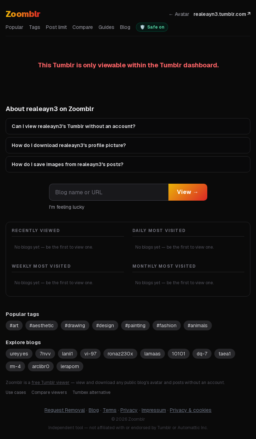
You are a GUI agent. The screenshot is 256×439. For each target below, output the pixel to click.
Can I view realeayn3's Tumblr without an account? (73, 126)
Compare (82, 27)
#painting (135, 325)
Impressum (154, 410)
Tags (34, 27)
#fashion (167, 325)
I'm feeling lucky (67, 207)
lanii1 (67, 353)
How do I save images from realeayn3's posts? (67, 164)
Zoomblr (23, 13)
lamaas (152, 353)
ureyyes (19, 353)
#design (105, 325)
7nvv (45, 353)
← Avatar (178, 14)
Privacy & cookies (191, 410)
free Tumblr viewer (50, 382)
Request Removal (64, 410)
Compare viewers (49, 392)
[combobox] (108, 192)
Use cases (16, 392)
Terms (110, 410)
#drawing (75, 325)
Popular (14, 27)
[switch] (152, 27)
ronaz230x (120, 353)
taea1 (225, 353)
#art (14, 325)
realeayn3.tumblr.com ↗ (222, 14)
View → (188, 192)
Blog (125, 27)
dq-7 (202, 353)
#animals (198, 325)
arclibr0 (40, 366)
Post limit (56, 27)
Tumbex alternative (91, 392)
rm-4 (15, 366)
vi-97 (90, 353)
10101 (178, 353)
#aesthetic (42, 325)
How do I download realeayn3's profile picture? (69, 145)
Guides (106, 27)
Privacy (129, 410)
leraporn (70, 366)
